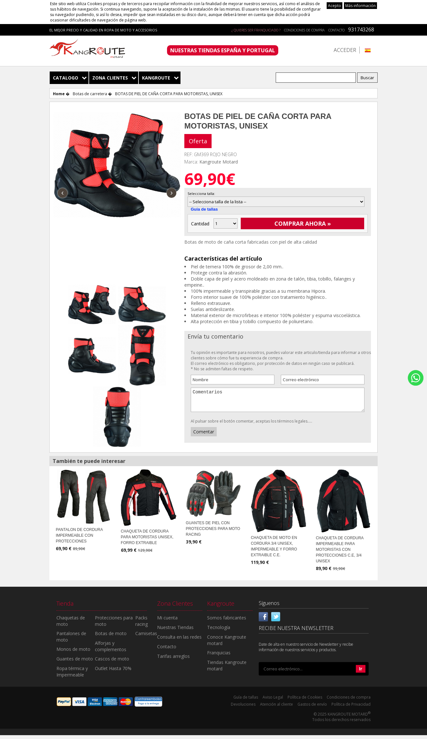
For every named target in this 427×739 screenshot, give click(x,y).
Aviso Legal (273, 701)
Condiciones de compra (304, 30)
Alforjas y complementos (110, 650)
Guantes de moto (74, 662)
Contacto (336, 30)
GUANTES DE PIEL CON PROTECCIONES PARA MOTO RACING (213, 533)
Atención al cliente (276, 708)
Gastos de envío (312, 708)
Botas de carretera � (92, 94)
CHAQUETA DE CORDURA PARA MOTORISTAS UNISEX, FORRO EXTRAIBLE (147, 541)
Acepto (334, 5)
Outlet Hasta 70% (113, 672)
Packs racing (141, 624)
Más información (360, 5)
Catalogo (65, 78)
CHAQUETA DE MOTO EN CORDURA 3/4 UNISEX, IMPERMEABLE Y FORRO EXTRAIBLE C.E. (274, 550)
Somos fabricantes (226, 621)
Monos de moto (73, 653)
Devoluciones (243, 708)
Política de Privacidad (351, 708)
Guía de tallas (204, 209)
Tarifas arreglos (173, 660)
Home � (61, 94)
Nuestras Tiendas (175, 631)
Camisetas (146, 637)
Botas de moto (111, 637)
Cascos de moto (112, 662)
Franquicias (218, 656)
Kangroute (156, 78)
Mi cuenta (167, 621)
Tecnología (218, 631)
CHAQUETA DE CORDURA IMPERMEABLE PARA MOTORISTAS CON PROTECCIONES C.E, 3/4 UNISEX (339, 553)
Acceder (345, 50)
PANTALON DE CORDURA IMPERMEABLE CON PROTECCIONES (79, 539)
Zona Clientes (110, 78)
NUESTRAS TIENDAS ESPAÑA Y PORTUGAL (222, 50)
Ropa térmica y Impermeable (72, 675)
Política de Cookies (305, 701)
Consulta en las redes (179, 641)
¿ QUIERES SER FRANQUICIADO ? (255, 30)
